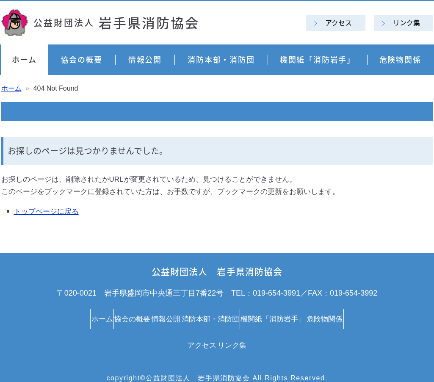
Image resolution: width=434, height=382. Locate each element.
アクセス (338, 22)
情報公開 (145, 59)
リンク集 (406, 22)
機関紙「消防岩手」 (317, 59)
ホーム (24, 59)
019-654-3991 (276, 293)
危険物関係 (400, 59)
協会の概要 (81, 59)
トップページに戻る (46, 212)
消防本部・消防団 (221, 59)
